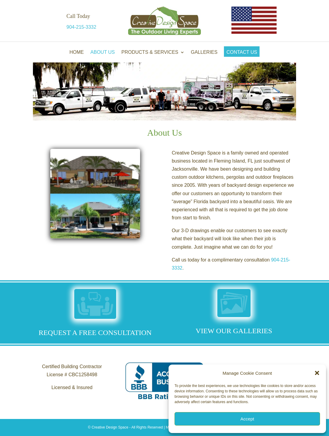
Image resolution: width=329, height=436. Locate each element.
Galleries (204, 52)
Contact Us (241, 52)
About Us (102, 52)
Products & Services (150, 52)
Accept (247, 418)
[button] (317, 373)
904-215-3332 (81, 27)
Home (76, 52)
